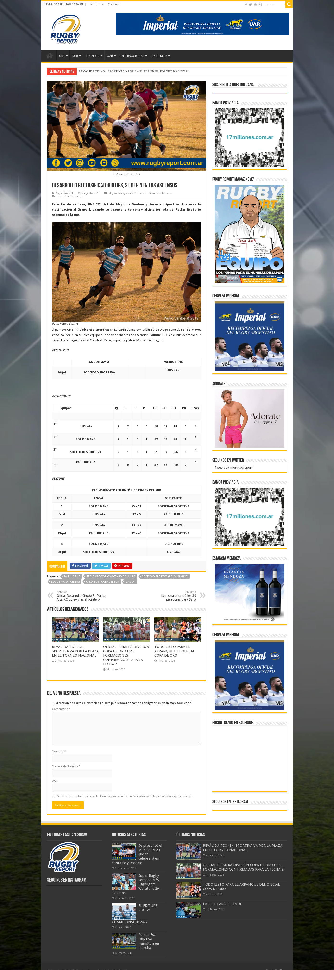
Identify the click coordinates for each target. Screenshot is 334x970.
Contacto (114, 4)
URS (62, 56)
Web (55, 781)
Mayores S (126, 193)
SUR (75, 56)
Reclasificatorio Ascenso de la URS (111, 576)
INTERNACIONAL (132, 56)
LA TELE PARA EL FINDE (222, 904)
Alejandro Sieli (65, 193)
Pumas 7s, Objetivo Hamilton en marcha (148, 941)
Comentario (61, 709)
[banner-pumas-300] (249, 336)
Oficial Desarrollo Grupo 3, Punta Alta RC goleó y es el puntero (81, 596)
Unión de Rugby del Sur (102, 581)
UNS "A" (130, 581)
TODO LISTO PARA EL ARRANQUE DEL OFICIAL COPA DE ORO (174, 651)
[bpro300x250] (249, 137)
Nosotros (96, 4)
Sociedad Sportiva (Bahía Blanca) (165, 576)
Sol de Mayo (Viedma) (65, 581)
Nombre (59, 751)
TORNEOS (92, 56)
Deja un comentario (69, 196)
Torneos (167, 193)
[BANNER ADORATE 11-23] (249, 418)
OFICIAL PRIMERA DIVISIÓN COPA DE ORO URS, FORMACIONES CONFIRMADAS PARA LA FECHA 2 (126, 655)
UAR (110, 56)
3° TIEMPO (159, 56)
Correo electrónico (66, 766)
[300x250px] (249, 593)
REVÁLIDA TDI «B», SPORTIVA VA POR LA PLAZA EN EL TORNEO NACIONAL (134, 71)
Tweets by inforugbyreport (233, 467)
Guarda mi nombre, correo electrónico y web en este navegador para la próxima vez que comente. (125, 796)
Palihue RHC (72, 576)
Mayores (114, 193)
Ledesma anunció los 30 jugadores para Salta (171, 596)
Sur (158, 193)
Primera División (144, 193)
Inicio (50, 55)
